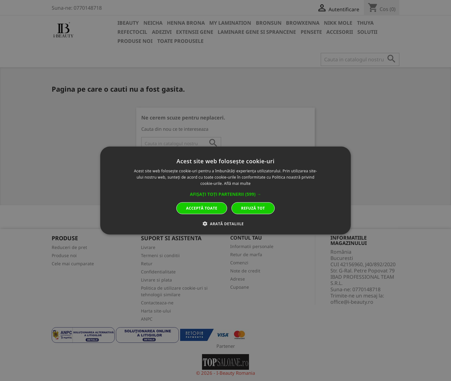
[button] (225, 194)
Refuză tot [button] (253, 208)
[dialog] (225, 191)
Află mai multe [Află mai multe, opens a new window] (237, 183)
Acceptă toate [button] (201, 208)
